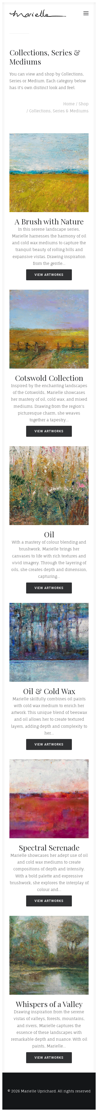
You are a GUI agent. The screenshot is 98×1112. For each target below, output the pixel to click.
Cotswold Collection (49, 378)
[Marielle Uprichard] (37, 13)
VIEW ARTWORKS (49, 275)
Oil (49, 534)
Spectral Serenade (49, 847)
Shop (84, 103)
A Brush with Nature (49, 221)
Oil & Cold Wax (49, 691)
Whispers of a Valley (49, 1004)
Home (69, 103)
